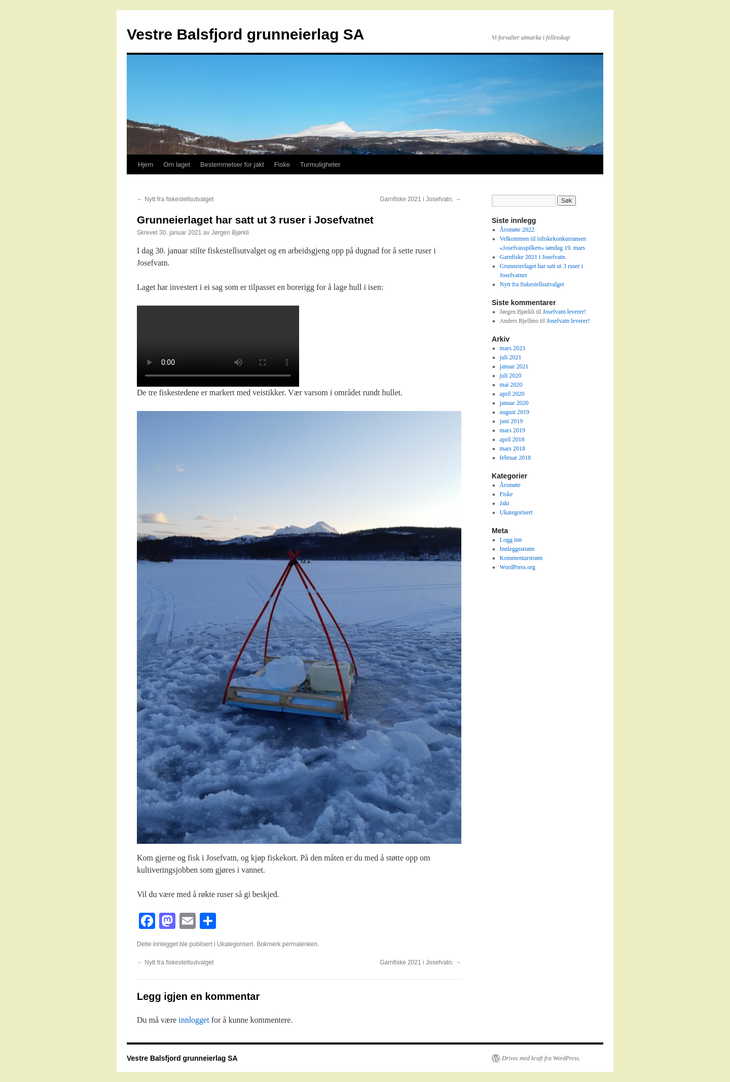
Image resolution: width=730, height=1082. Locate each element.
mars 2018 (512, 448)
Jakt (504, 503)
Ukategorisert (235, 944)
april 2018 (512, 439)
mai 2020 (511, 384)
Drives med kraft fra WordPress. (541, 1058)
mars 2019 (512, 430)
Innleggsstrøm (517, 548)
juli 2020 (511, 375)
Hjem (145, 164)
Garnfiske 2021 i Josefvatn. (420, 199)
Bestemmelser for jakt (232, 164)
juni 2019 (511, 421)
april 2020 (512, 393)
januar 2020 (514, 402)
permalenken (299, 944)
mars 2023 (512, 348)
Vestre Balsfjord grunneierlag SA (245, 34)
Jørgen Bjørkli (230, 232)
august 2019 (514, 412)
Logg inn (511, 539)
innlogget (193, 1020)
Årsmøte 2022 (517, 229)
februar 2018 (515, 457)
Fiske (282, 164)
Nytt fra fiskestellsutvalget (175, 199)
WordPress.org (517, 567)
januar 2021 (514, 366)
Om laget (176, 164)
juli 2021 (511, 357)
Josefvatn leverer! (564, 311)
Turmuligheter (320, 164)
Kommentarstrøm (521, 558)
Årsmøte (510, 485)
